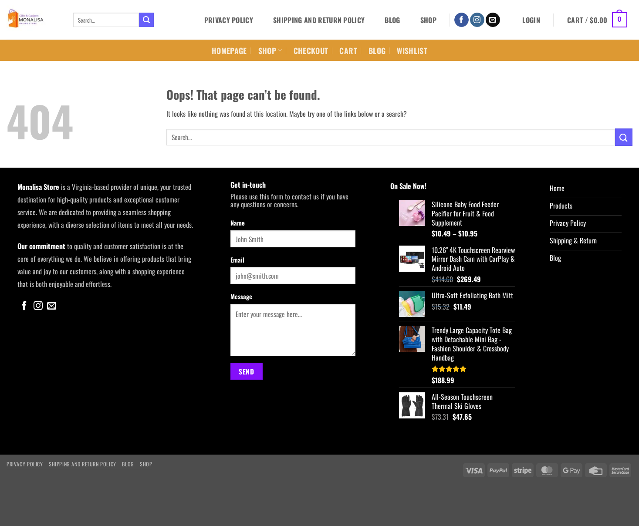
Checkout (311, 50)
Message (241, 296)
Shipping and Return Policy (319, 20)
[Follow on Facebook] (461, 20)
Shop (428, 20)
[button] (531, 20)
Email (237, 259)
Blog (392, 20)
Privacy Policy (228, 20)
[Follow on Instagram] (477, 20)
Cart (348, 50)
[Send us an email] (493, 20)
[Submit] (146, 20)
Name (237, 222)
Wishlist (412, 50)
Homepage (229, 50)
